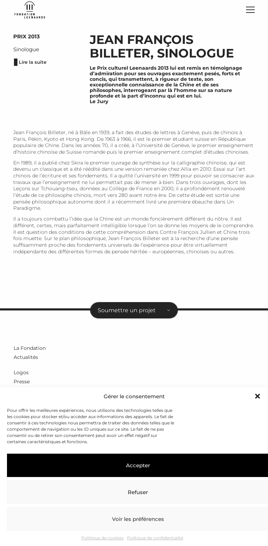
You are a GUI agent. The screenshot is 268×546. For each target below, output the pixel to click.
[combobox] (134, 312)
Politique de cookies (102, 537)
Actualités (25, 358)
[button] (257, 396)
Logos (20, 373)
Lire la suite (30, 64)
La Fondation (29, 350)
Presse (21, 382)
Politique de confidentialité (155, 537)
